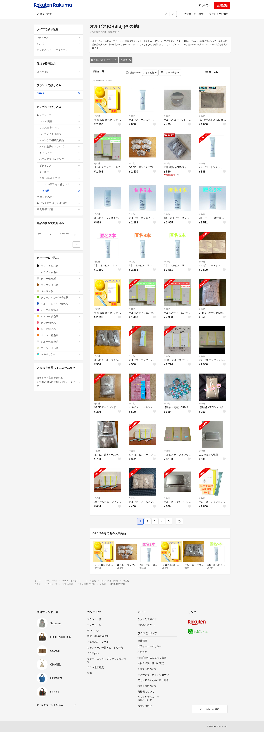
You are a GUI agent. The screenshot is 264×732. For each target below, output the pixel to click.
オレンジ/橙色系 (58, 335)
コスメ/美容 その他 (59, 178)
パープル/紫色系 (58, 310)
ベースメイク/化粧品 (59, 134)
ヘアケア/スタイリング (59, 159)
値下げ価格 (58, 71)
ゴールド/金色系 (58, 347)
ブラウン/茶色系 (58, 284)
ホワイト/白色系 (58, 272)
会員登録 (222, 5)
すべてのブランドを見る (50, 705)
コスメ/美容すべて (59, 127)
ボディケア (59, 165)
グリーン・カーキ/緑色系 (58, 297)
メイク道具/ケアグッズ (59, 146)
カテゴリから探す (193, 14)
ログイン (204, 5)
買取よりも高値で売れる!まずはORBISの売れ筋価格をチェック (58, 381)
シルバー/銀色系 (58, 341)
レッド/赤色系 (58, 328)
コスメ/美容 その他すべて (61, 184)
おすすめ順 (150, 72)
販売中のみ (133, 72)
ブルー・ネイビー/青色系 (58, 303)
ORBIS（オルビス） (104, 60)
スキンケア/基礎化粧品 (59, 140)
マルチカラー (58, 354)
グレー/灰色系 (58, 278)
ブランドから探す (218, 14)
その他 (125, 60)
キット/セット (59, 152)
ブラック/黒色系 (58, 265)
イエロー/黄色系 (58, 316)
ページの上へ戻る (209, 709)
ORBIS (58, 93)
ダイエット (59, 171)
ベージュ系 (58, 291)
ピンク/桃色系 (58, 322)
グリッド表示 (170, 72)
